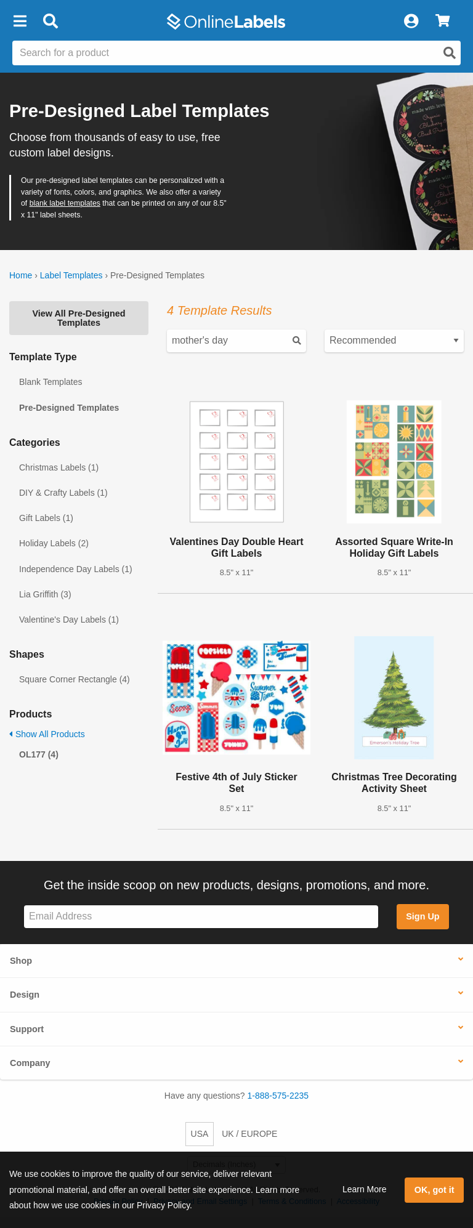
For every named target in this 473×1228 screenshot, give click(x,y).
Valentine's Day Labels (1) (69, 619)
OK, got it (434, 1190)
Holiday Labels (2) (54, 543)
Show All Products (47, 734)
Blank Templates (50, 382)
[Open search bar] (50, 22)
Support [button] (27, 1029)
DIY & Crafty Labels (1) (63, 493)
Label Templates (71, 275)
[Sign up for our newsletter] (201, 916)
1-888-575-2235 (278, 1096)
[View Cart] (442, 21)
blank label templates (65, 203)
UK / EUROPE (249, 1134)
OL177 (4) (39, 754)
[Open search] (450, 53)
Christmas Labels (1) (59, 467)
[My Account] (410, 22)
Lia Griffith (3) (45, 594)
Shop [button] (21, 961)
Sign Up (422, 916)
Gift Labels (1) (46, 518)
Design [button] (24, 995)
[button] (19, 22)
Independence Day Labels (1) (75, 569)
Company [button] (30, 1063)
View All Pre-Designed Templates (78, 318)
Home (20, 275)
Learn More (364, 1189)
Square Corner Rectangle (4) (74, 679)
